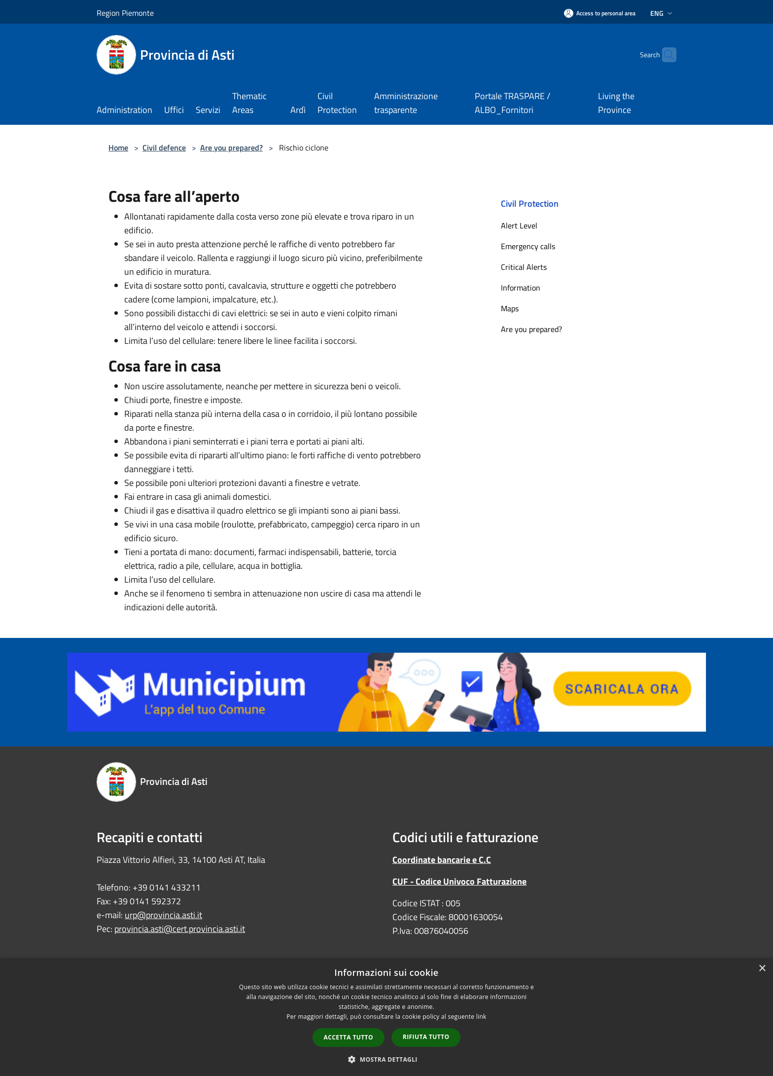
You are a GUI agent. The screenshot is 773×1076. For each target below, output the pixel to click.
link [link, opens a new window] (481, 1016)
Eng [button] (662, 13)
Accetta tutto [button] (348, 1037)
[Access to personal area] (599, 13)
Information (520, 288)
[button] (386, 1059)
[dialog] (386, 1017)
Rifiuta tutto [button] (426, 1037)
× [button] (762, 968)
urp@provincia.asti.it (163, 915)
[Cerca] (664, 55)
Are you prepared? (231, 147)
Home (118, 147)
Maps (510, 308)
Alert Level (519, 225)
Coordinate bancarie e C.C (441, 859)
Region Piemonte (125, 13)
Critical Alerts (524, 267)
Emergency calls (528, 246)
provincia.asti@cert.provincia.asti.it (179, 928)
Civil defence (164, 147)
